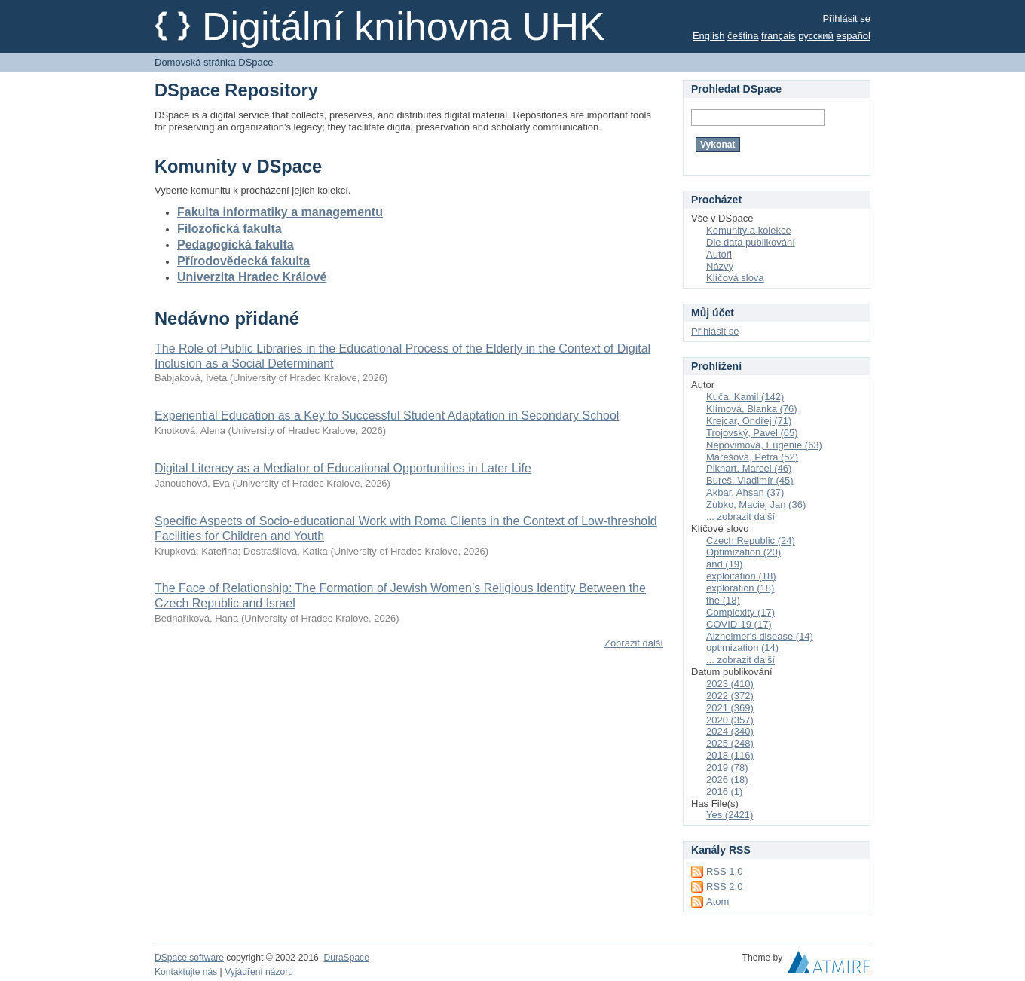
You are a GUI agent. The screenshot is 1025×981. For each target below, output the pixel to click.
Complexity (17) (740, 612)
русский (816, 35)
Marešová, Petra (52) (752, 457)
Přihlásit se (846, 18)
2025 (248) (730, 743)
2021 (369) (730, 708)
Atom (717, 901)
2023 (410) (730, 683)
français (778, 35)
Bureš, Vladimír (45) (750, 480)
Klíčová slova (735, 277)
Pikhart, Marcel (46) (748, 468)
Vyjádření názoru (259, 972)
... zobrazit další (740, 516)
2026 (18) (727, 779)
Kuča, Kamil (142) (745, 396)
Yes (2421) (729, 815)
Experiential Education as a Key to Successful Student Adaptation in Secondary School (387, 415)
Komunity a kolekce (748, 230)
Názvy (719, 266)
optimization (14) (742, 647)
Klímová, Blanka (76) (751, 408)
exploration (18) (740, 588)
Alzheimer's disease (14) (759, 636)
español (853, 35)
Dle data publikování (750, 242)
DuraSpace (346, 957)
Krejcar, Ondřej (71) (748, 420)
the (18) (723, 600)
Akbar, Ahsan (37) (745, 492)
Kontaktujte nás (186, 972)
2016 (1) (724, 791)
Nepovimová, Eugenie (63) (764, 445)
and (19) (724, 564)
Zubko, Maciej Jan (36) (756, 504)
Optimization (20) (743, 552)
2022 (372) (730, 695)
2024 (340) (730, 731)
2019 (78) (727, 767)
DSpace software (189, 957)
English (709, 35)
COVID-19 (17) (739, 624)
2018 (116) (730, 755)
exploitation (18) (741, 576)
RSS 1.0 (724, 871)
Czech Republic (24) (750, 540)
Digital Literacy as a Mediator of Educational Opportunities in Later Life (343, 468)
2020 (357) (730, 720)
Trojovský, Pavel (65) (752, 433)
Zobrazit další (633, 643)
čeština (742, 35)
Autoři (719, 254)
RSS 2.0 (724, 886)
